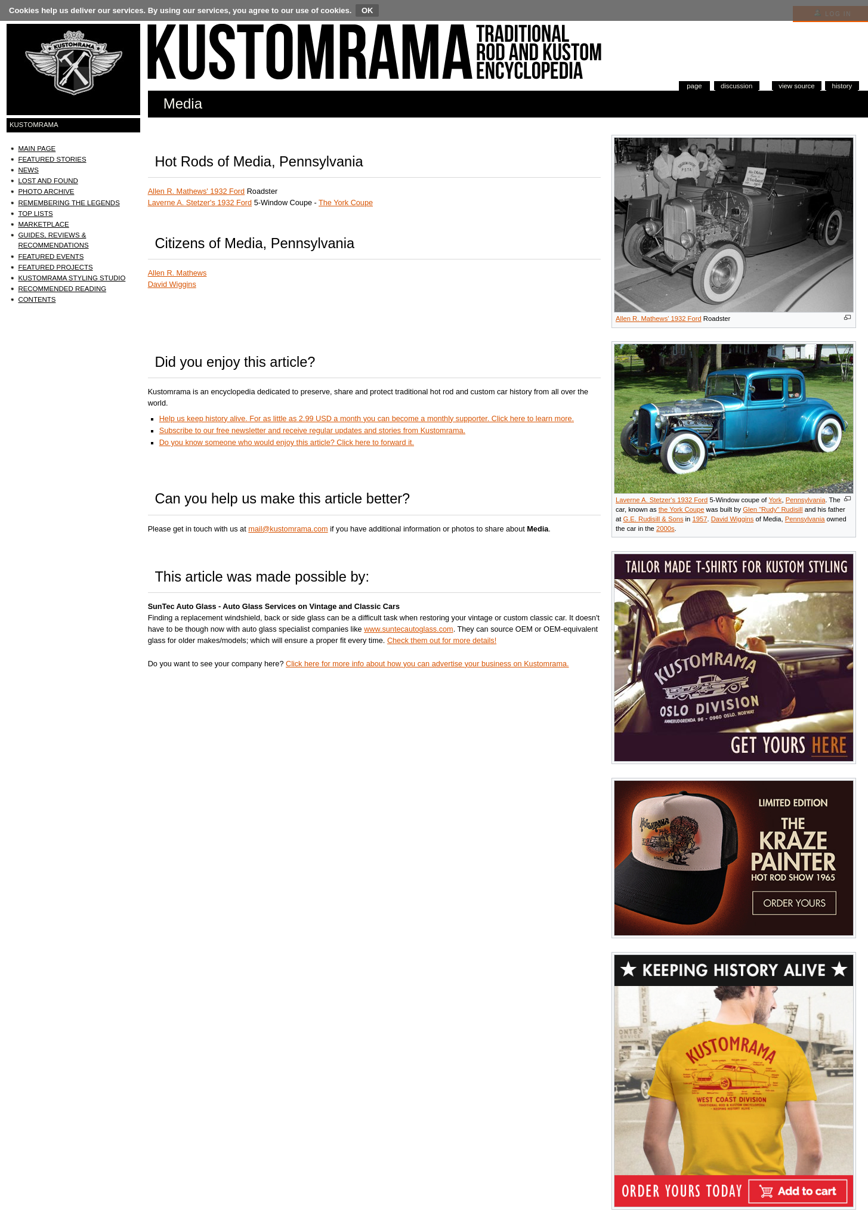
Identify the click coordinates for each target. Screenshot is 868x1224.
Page (694, 85)
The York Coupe (346, 203)
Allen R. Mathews (177, 273)
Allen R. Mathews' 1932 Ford (659, 318)
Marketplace (43, 224)
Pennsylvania (806, 499)
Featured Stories (52, 159)
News (28, 170)
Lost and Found (48, 180)
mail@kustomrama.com (288, 529)
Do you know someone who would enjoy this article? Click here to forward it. (286, 442)
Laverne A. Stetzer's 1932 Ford (662, 499)
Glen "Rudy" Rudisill (772, 509)
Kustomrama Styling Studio (71, 278)
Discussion (736, 85)
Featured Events (51, 256)
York (774, 499)
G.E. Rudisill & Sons (653, 519)
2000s (665, 528)
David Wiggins (732, 519)
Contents (36, 299)
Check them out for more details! (441, 640)
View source (796, 85)
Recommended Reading (62, 288)
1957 (699, 519)
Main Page (36, 148)
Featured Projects (55, 267)
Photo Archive (46, 191)
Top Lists (35, 213)
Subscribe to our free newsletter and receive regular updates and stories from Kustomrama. (312, 430)
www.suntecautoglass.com (408, 629)
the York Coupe (682, 509)
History (842, 85)
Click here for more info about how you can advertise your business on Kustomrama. (427, 664)
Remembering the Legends (68, 202)
